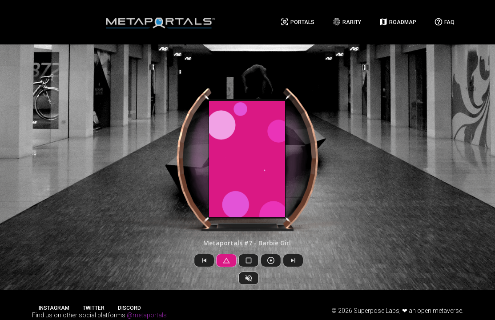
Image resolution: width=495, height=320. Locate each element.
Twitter (94, 308)
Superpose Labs (376, 310)
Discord (129, 308)
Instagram (54, 308)
